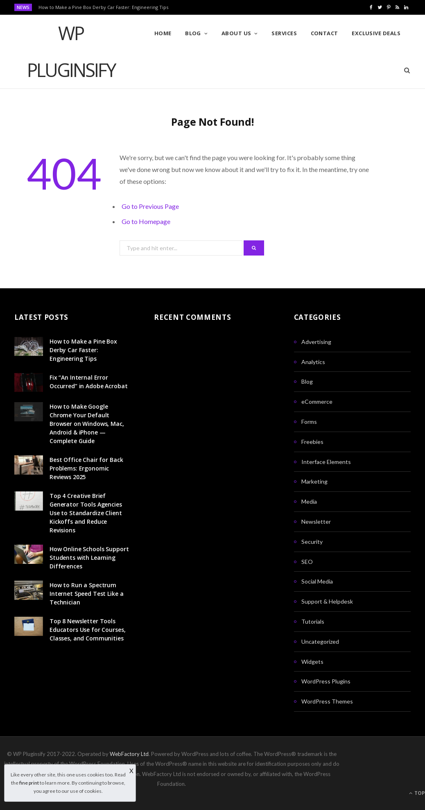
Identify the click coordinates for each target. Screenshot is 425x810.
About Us (236, 33)
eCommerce (316, 401)
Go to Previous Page (150, 206)
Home (163, 33)
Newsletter (316, 521)
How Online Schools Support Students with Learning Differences (89, 557)
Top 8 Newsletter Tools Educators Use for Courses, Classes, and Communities (87, 629)
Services (284, 33)
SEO (307, 561)
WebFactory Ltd (129, 754)
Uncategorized (320, 641)
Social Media (317, 581)
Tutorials (312, 621)
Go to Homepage (146, 221)
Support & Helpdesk (327, 601)
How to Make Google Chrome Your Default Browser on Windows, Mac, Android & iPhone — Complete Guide (87, 424)
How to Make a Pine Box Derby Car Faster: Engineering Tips (103, 7)
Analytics (313, 361)
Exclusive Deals (376, 33)
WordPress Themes (327, 701)
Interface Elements (326, 461)
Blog (193, 33)
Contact (324, 33)
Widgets (312, 661)
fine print (29, 783)
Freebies (312, 441)
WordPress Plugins (325, 681)
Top (417, 793)
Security (312, 541)
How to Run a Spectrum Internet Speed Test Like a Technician (86, 593)
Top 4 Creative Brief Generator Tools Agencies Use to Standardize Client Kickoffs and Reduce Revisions (86, 513)
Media (309, 501)
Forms (309, 421)
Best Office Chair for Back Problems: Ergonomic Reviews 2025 (86, 468)
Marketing (314, 481)
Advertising (316, 341)
